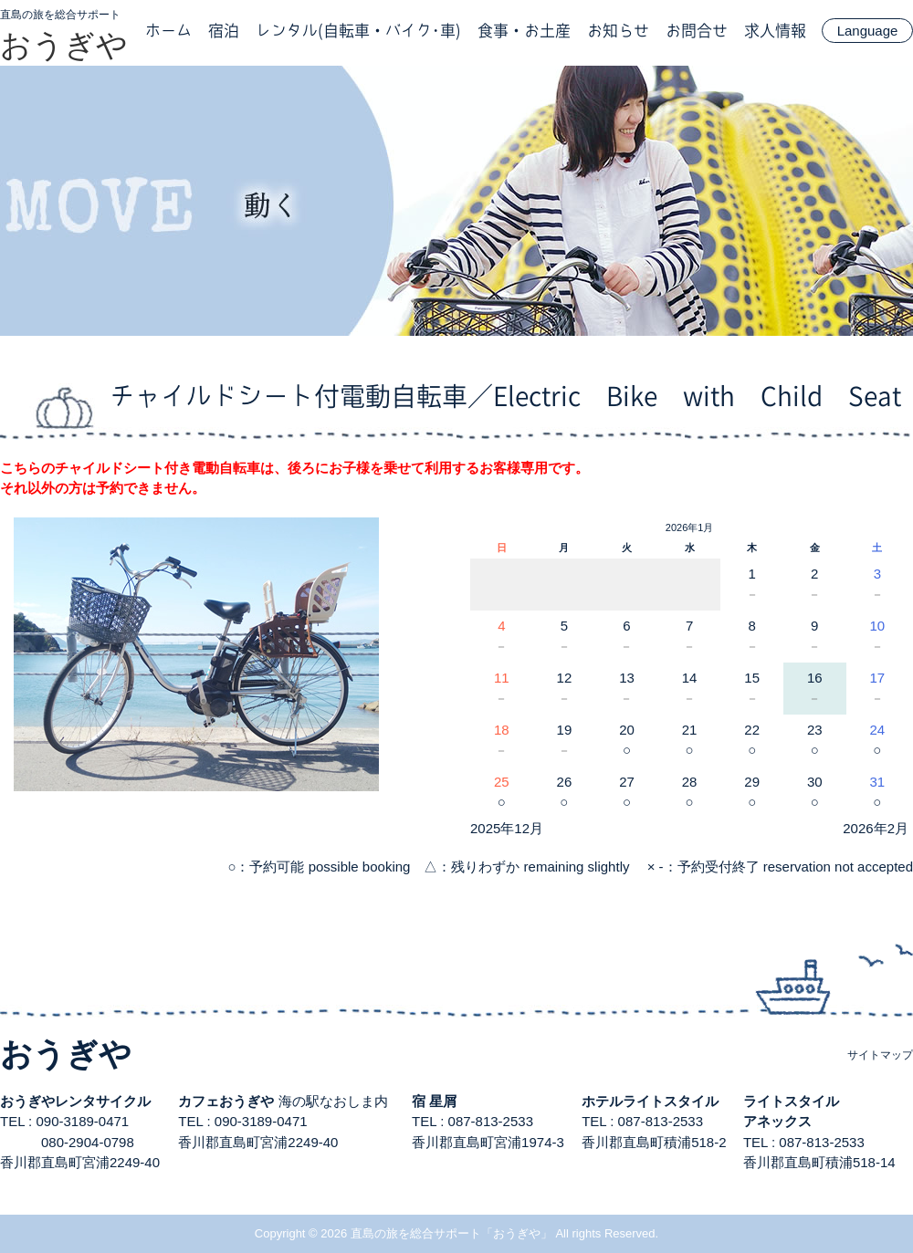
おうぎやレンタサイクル (75, 1101)
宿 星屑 (434, 1101)
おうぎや (64, 44)
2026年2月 (875, 828)
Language (867, 30)
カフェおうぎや (226, 1101)
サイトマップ (880, 1055)
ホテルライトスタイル (650, 1101)
